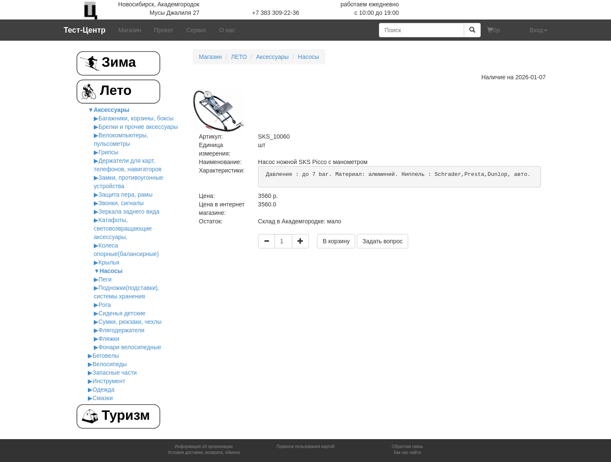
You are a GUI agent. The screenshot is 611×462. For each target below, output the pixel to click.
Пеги (105, 279)
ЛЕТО (239, 56)
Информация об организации (204, 446)
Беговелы (105, 355)
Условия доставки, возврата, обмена (204, 452)
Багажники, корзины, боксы (136, 118)
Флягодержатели (121, 330)
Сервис (196, 30)
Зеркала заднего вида (129, 211)
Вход (538, 30)
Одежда (103, 389)
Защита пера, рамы (125, 194)
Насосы (111, 270)
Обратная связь (407, 446)
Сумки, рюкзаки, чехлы (130, 321)
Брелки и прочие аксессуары (138, 126)
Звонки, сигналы (121, 203)
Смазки (102, 398)
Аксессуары (111, 109)
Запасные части (114, 372)
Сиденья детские (122, 313)
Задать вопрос (382, 241)
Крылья (108, 262)
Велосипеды (109, 364)
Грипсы (108, 152)
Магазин (129, 30)
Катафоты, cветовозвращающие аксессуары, (123, 228)
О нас (227, 30)
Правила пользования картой (305, 446)
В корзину (336, 241)
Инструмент (108, 381)
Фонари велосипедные (129, 347)
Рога (104, 304)
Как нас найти (407, 452)
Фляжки (108, 338)
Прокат (164, 30)
